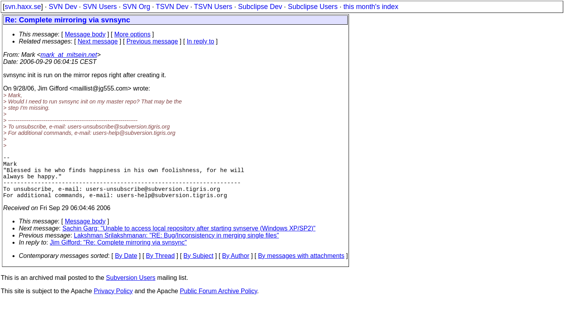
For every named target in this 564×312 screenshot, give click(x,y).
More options (132, 34)
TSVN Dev (172, 7)
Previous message (152, 41)
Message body (85, 34)
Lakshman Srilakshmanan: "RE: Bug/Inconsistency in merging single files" (176, 246)
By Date (126, 266)
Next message (98, 41)
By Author (235, 266)
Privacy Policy (113, 302)
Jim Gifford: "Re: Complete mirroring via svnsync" (118, 253)
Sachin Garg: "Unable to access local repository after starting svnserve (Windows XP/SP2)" (188, 239)
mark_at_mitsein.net (69, 54)
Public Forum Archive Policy (218, 302)
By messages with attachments (301, 266)
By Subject (198, 266)
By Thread (160, 266)
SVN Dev (63, 7)
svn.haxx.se (23, 7)
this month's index (370, 7)
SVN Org (136, 7)
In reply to (200, 41)
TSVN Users (213, 7)
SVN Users (100, 7)
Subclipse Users (313, 7)
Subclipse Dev (260, 7)
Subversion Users (130, 288)
